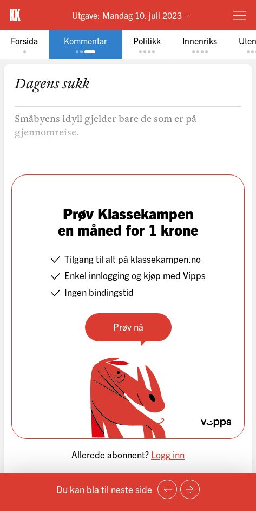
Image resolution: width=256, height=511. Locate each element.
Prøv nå (128, 326)
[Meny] (239, 15)
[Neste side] (190, 489)
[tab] (24, 44)
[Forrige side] (167, 489)
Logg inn (168, 454)
